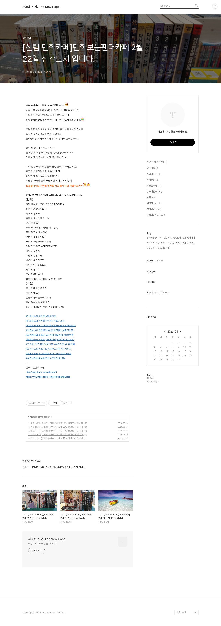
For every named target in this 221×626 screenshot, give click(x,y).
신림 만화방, (161, 242)
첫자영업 (32, 417)
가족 (151, 197)
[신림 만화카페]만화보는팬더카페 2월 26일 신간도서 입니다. (56, 423)
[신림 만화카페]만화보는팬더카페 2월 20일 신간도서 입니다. (56, 434)
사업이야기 (154, 174)
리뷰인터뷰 (154, 186)
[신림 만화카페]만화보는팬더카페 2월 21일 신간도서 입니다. (56, 430)
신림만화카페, (164, 248)
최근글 (150, 260)
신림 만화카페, (189, 237)
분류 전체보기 (156, 162)
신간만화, (177, 237)
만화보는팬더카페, (154, 237)
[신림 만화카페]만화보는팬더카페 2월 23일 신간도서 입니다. (56, 427)
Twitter (165, 292)
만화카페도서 (156, 215)
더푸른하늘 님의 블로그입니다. (42, 543)
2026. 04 (172, 331)
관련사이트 (181, 612)
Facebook (152, 292)
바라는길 (152, 180)
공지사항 (152, 168)
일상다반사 (154, 203)
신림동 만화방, (174, 242)
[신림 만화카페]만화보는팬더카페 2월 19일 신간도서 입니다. (56, 438)
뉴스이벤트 (154, 191)
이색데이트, (152, 248)
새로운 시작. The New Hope (40, 7)
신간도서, (168, 237)
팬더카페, (151, 242)
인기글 (159, 260)
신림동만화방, (188, 242)
